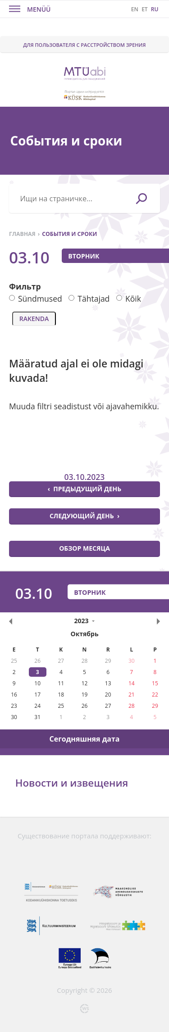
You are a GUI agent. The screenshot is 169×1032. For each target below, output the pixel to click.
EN (134, 9)
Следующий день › (84, 515)
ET (144, 9)
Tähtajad (89, 298)
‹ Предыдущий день (85, 488)
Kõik (128, 298)
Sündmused (35, 298)
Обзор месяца (84, 548)
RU (155, 9)
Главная (22, 234)
